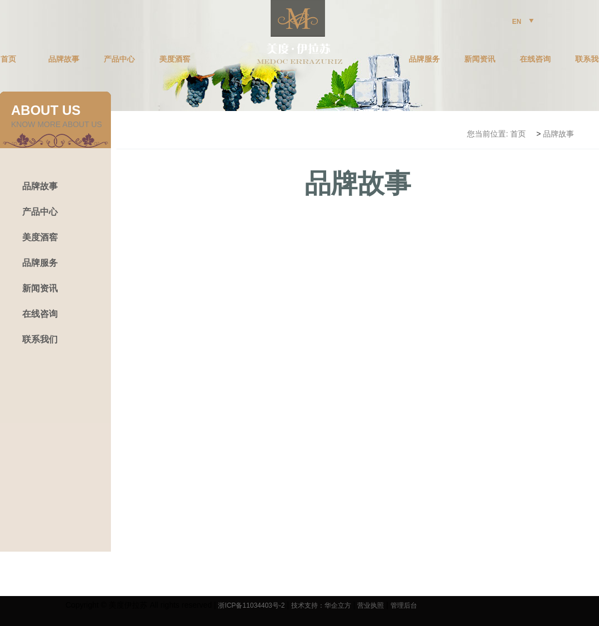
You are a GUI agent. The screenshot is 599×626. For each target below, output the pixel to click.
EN (523, 22)
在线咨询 (535, 59)
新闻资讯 (479, 59)
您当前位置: (487, 133)
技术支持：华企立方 (321, 605)
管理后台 (403, 605)
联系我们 (40, 339)
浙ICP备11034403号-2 (251, 605)
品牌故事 (63, 59)
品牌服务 (424, 59)
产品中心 (119, 59)
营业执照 (370, 605)
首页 (518, 133)
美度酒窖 (174, 59)
